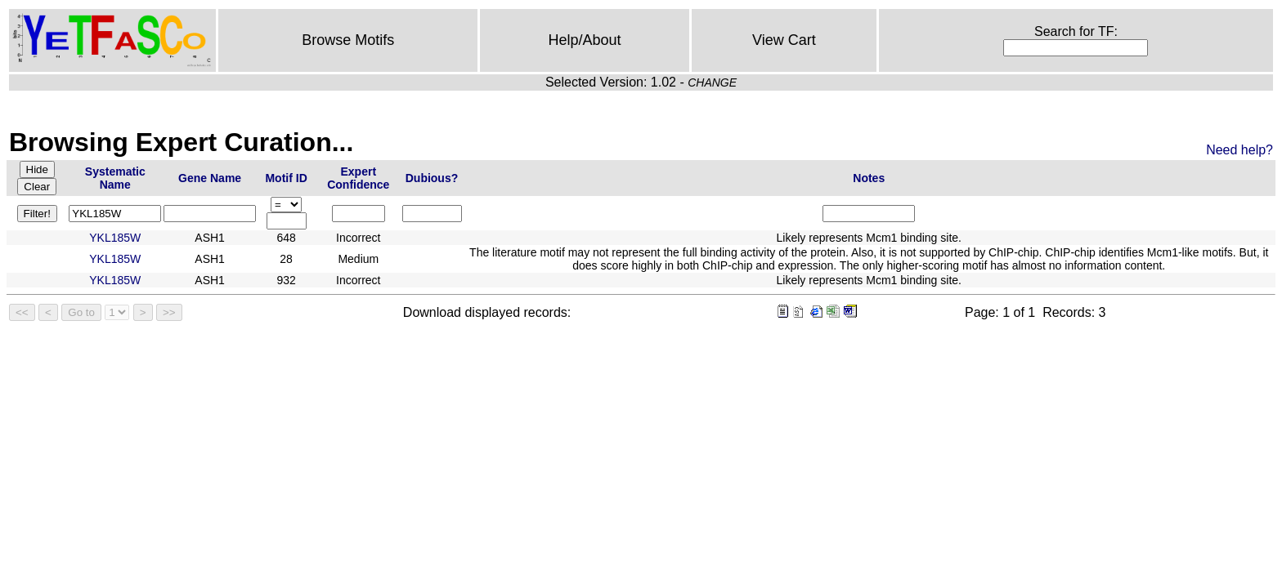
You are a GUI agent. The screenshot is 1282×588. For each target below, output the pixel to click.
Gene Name (209, 178)
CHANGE (712, 82)
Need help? (1239, 150)
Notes (869, 178)
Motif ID (286, 178)
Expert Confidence (358, 178)
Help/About (585, 40)
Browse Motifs (348, 40)
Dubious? (432, 178)
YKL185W (115, 237)
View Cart (784, 40)
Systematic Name (115, 178)
